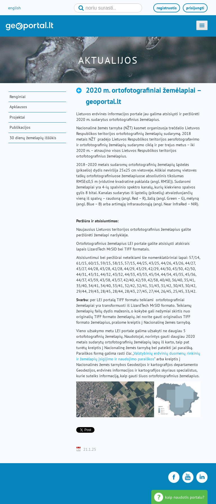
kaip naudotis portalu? (184, 497)
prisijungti (195, 7)
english (14, 7)
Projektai (17, 117)
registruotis (167, 7)
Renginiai (18, 96)
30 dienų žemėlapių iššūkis (33, 137)
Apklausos (18, 106)
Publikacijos (20, 127)
